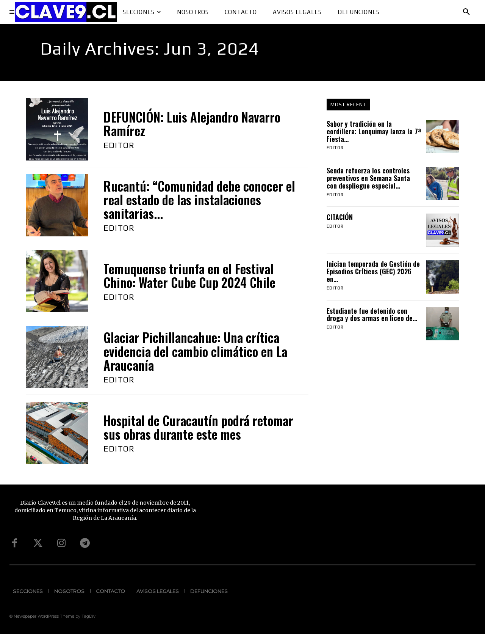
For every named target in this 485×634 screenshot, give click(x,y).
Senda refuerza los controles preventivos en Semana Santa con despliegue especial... (368, 177)
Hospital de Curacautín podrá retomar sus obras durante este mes (198, 427)
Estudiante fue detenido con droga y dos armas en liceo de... (372, 314)
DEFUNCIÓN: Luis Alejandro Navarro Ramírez (191, 124)
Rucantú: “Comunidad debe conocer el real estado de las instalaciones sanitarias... (199, 200)
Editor (119, 145)
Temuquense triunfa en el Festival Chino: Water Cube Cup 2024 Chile (189, 276)
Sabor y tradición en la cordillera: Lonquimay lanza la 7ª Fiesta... (374, 131)
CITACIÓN (341, 217)
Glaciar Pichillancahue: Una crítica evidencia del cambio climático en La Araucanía (195, 351)
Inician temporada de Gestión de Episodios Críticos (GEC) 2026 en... (373, 271)
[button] (466, 12)
